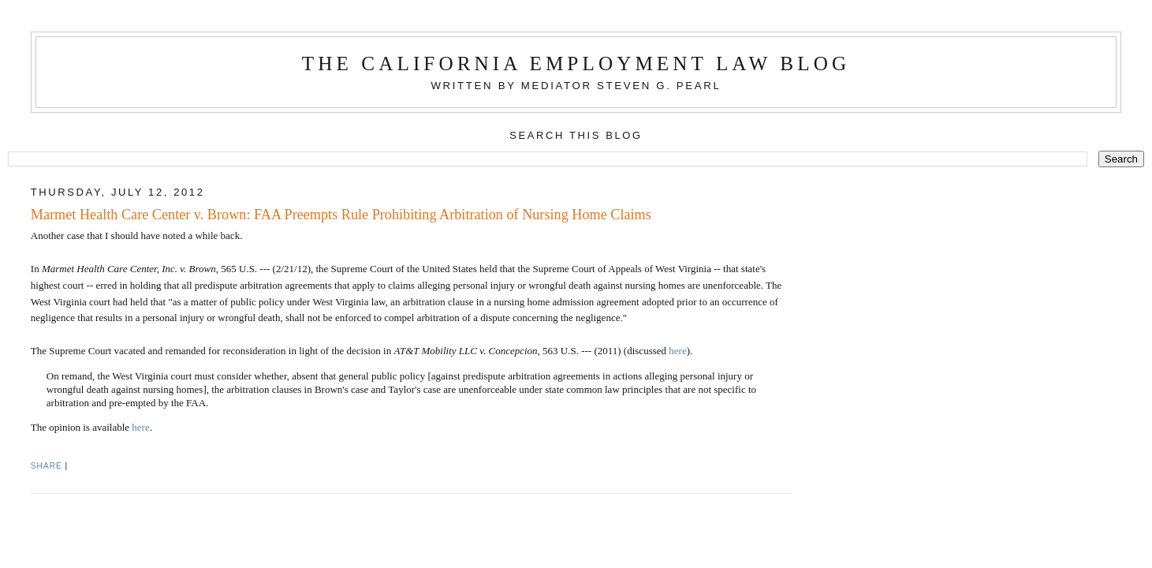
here (677, 351)
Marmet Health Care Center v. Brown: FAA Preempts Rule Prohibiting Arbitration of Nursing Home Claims (341, 214)
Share (46, 466)
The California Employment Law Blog (576, 63)
